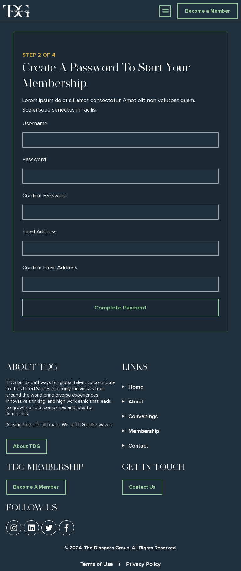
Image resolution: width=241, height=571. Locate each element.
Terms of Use (96, 564)
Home (135, 387)
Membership (143, 431)
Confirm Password (44, 196)
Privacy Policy (143, 564)
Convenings (143, 416)
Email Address (39, 232)
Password (34, 160)
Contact (138, 446)
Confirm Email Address (49, 268)
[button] (165, 11)
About (135, 401)
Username (34, 124)
